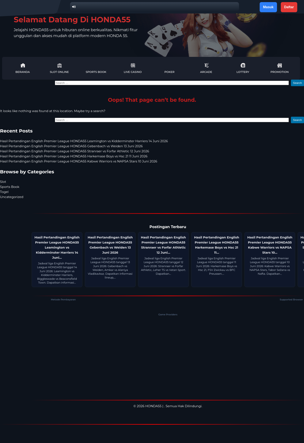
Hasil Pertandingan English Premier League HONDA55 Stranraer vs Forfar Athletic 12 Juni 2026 (74, 151)
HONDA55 (153, 406)
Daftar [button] (289, 7)
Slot (3, 182)
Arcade (206, 68)
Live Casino (133, 68)
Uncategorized (11, 197)
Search (297, 82)
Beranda (22, 68)
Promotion (279, 68)
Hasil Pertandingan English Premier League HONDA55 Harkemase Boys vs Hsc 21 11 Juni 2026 (73, 156)
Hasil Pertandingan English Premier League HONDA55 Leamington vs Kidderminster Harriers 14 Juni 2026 (84, 141)
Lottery (242, 68)
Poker (169, 68)
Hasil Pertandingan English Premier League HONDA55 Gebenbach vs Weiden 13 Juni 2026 (71, 146)
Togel (4, 192)
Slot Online (59, 68)
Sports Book (96, 68)
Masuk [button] (268, 7)
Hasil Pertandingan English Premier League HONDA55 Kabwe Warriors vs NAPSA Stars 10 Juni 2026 (78, 161)
